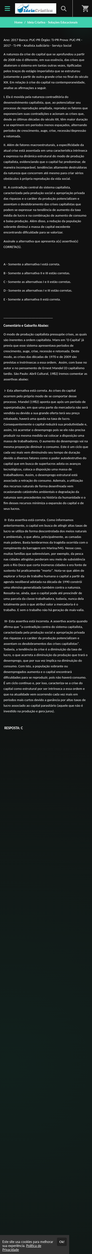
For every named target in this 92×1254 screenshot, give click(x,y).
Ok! (61, 1242)
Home (18, 22)
